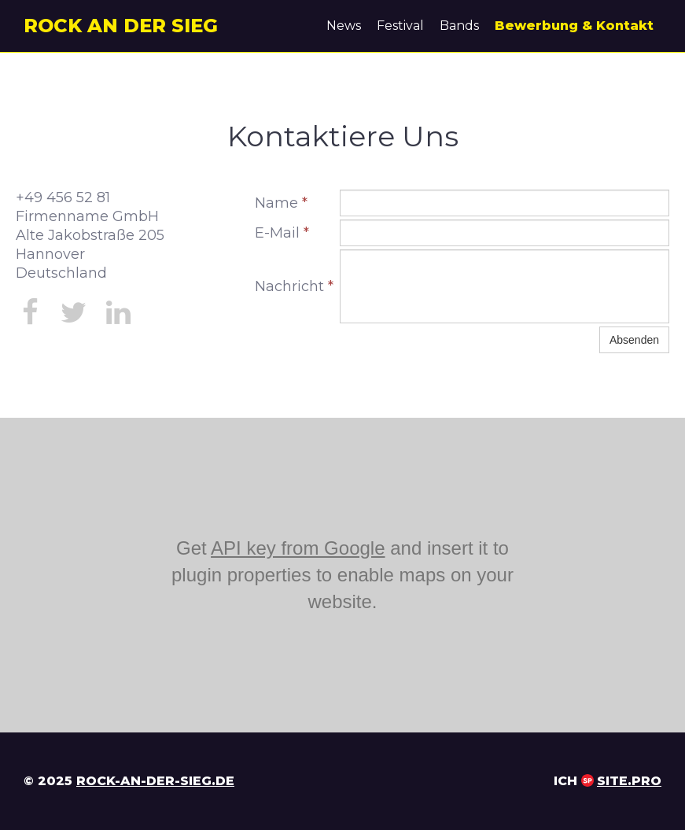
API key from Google (298, 548)
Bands (459, 25)
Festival (400, 25)
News (343, 25)
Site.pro (629, 780)
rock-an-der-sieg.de (155, 780)
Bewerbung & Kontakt (574, 25)
